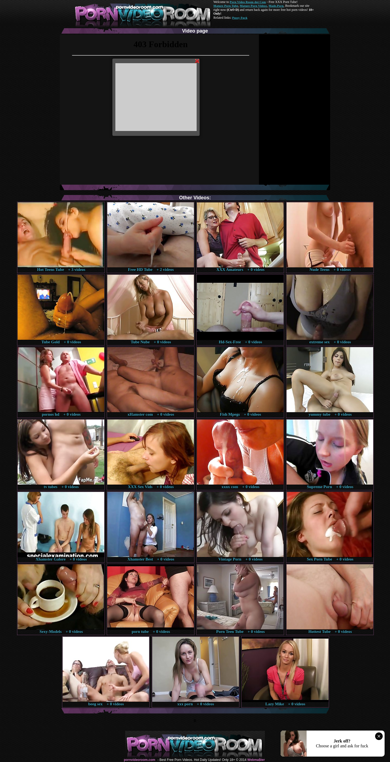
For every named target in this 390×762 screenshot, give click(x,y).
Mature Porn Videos (253, 5)
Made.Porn (276, 5)
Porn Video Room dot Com (248, 2)
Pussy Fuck (239, 17)
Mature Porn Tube (225, 5)
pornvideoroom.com (139, 760)
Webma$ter (256, 760)
